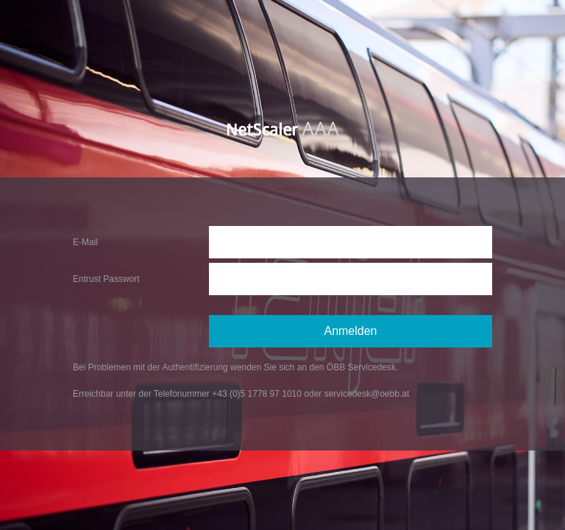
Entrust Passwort (106, 279)
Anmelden (350, 331)
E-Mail (85, 242)
